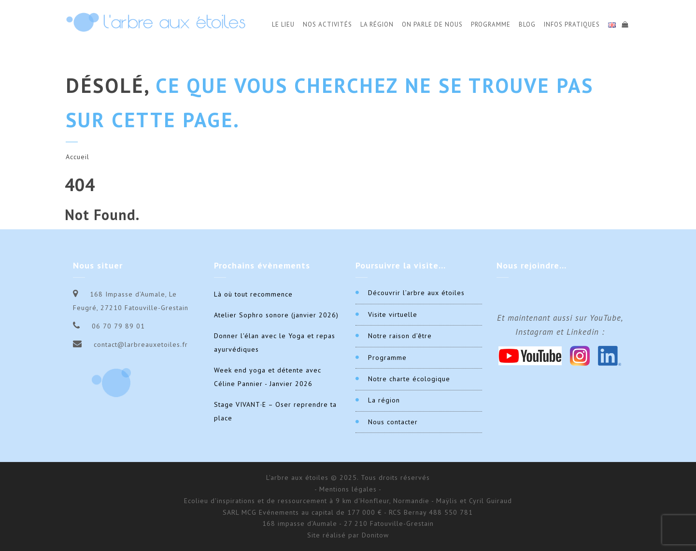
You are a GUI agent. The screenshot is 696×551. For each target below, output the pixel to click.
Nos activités (327, 24)
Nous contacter (393, 421)
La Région (377, 24)
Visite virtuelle (392, 314)
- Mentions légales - (348, 489)
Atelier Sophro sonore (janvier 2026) (276, 315)
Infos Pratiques (572, 24)
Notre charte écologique (409, 378)
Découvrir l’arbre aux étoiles (416, 292)
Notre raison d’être (400, 335)
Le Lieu (283, 24)
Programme (491, 24)
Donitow (375, 535)
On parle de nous (432, 24)
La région (384, 400)
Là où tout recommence (253, 294)
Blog (527, 24)
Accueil (77, 156)
